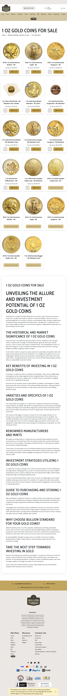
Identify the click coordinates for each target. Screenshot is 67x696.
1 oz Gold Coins (36, 35)
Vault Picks (32, 14)
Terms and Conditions (40, 647)
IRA (38, 14)
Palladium (20, 14)
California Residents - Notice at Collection (45, 651)
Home (4, 35)
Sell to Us (43, 14)
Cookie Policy (38, 645)
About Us (24, 640)
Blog (23, 638)
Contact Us (38, 638)
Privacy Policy (38, 642)
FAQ (36, 640)
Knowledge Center (27, 636)
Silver (7, 14)
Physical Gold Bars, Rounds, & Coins (18, 35)
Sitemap (37, 654)
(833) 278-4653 (29, 8)
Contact (63, 14)
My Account (38, 636)
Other (26, 14)
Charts (50, 14)
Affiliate (24, 642)
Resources (56, 14)
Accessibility (38, 649)
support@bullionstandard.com (23, 583)
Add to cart (14, 72)
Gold (2, 14)
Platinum (13, 14)
